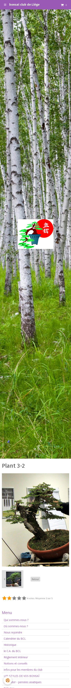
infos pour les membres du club (23, 669)
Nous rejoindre (13, 632)
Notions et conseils (15, 663)
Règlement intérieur (16, 657)
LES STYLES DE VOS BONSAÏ (21, 676)
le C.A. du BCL (12, 651)
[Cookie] (7, 680)
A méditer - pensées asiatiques (22, 682)
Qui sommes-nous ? (16, 620)
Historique (10, 645)
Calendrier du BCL (15, 638)
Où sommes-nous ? (16, 626)
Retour (35, 579)
